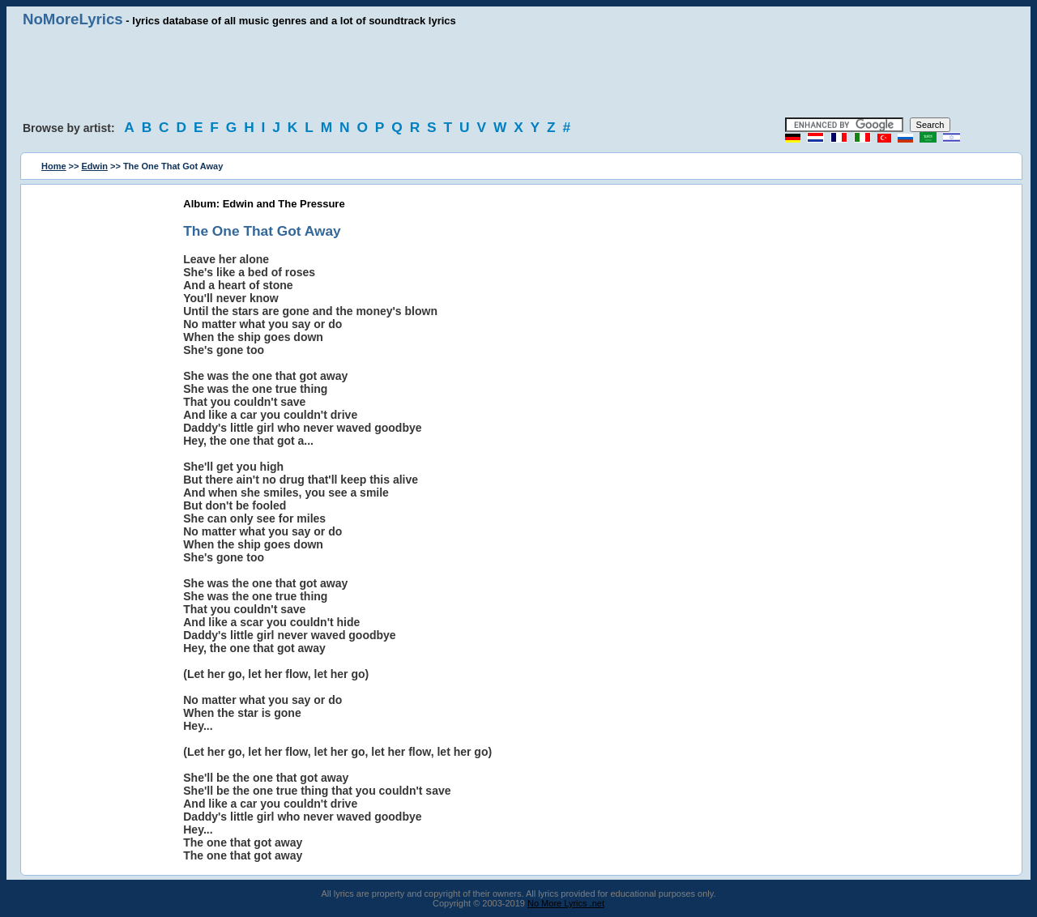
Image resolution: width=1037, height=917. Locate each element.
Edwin (95, 166)
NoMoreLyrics (73, 19)
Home (53, 166)
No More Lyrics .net (565, 903)
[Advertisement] (518, 72)
